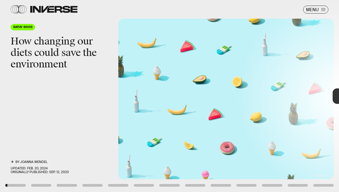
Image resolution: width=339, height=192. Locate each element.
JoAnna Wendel (34, 162)
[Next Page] (225, 96)
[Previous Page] (56, 96)
